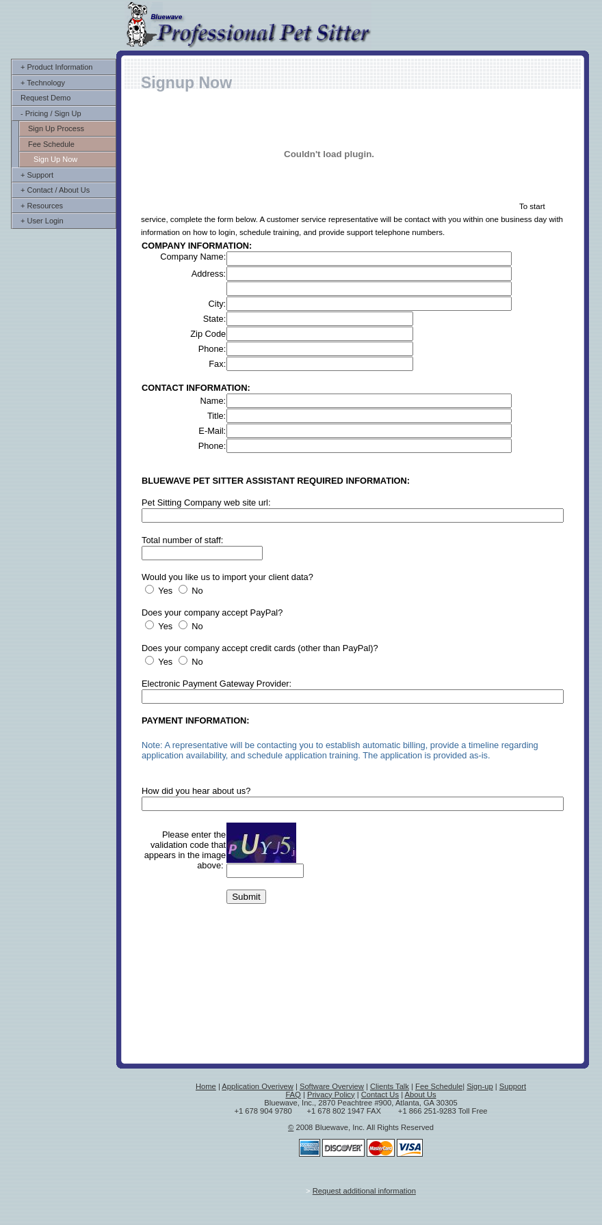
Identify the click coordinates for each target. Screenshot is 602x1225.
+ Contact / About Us (55, 190)
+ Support (37, 175)
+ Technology (43, 83)
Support (512, 1086)
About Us (420, 1094)
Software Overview (332, 1086)
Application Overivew (257, 1086)
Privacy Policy (331, 1094)
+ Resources (42, 206)
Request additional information (364, 1191)
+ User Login (42, 221)
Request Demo (45, 98)
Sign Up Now (55, 159)
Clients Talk (389, 1086)
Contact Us (380, 1094)
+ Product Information (56, 67)
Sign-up (480, 1086)
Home (206, 1086)
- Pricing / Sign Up (51, 113)
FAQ (292, 1094)
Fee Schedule (51, 144)
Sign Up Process (56, 128)
